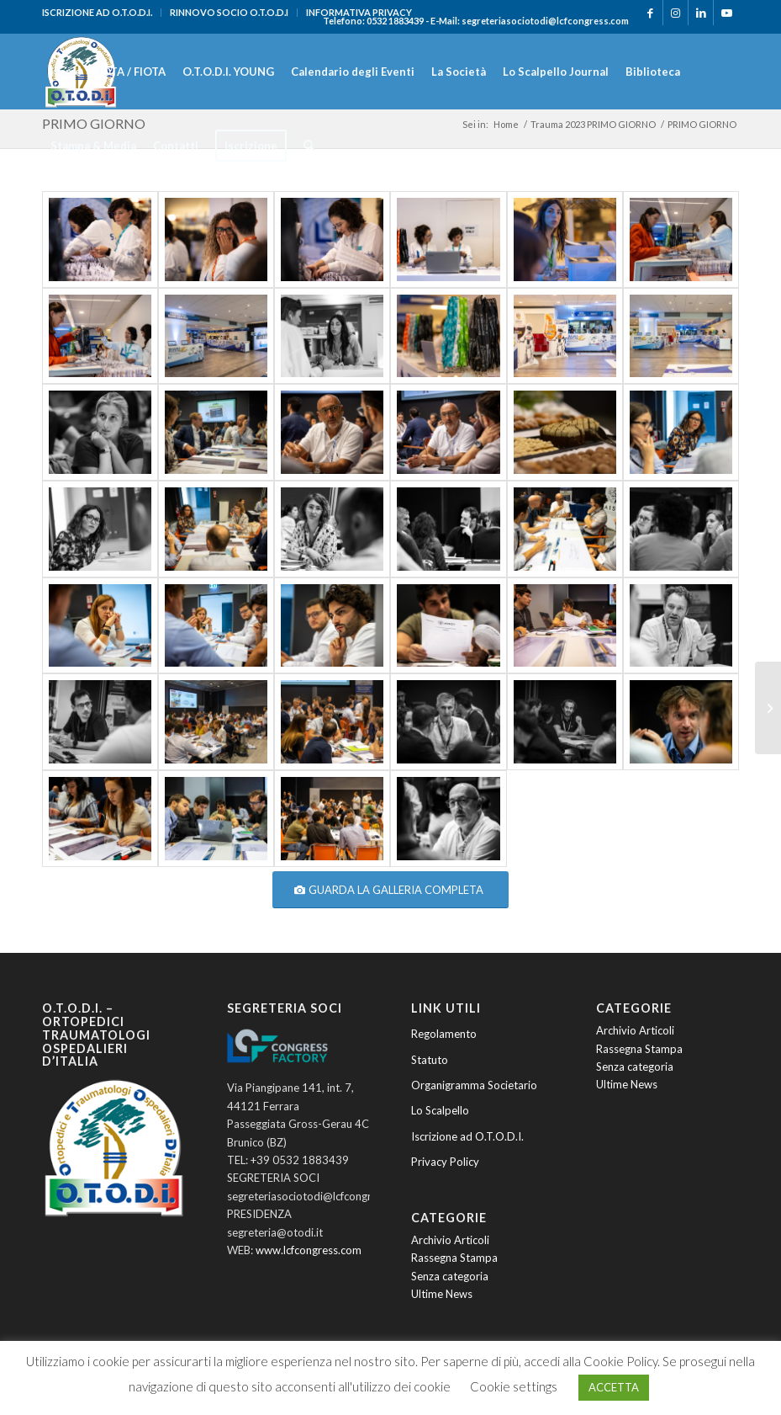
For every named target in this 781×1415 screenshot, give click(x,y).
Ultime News (441, 1294)
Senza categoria (449, 1276)
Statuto (429, 1060)
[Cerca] (309, 146)
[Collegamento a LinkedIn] (701, 12)
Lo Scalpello (440, 1110)
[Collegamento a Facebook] (650, 12)
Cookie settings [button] (513, 1386)
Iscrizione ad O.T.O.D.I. (467, 1136)
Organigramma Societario (474, 1085)
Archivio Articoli (450, 1240)
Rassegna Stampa (454, 1257)
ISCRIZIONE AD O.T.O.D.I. (97, 12)
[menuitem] (101, 12)
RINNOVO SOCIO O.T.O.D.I (229, 12)
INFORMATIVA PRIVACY (359, 12)
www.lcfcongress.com (308, 1250)
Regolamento (444, 1033)
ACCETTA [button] (613, 1387)
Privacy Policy (445, 1161)
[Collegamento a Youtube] (726, 12)
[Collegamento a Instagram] (675, 12)
